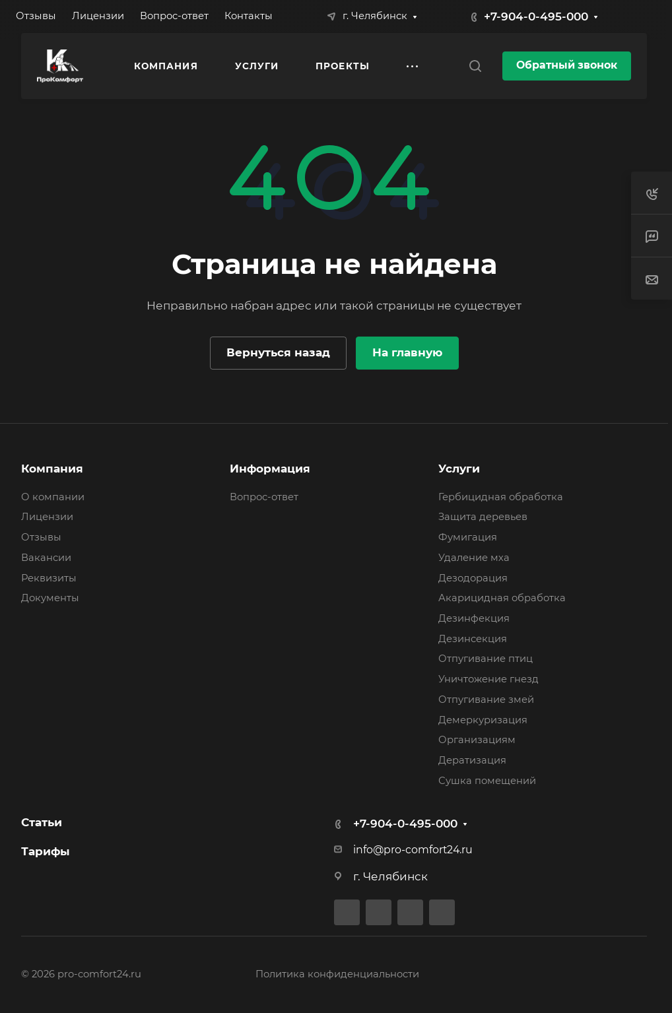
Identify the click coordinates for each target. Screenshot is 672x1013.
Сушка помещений (487, 781)
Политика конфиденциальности (337, 974)
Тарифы (45, 851)
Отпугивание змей (486, 699)
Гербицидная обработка (500, 497)
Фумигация (467, 537)
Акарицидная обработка (502, 598)
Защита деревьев (482, 517)
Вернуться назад (278, 352)
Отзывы (41, 537)
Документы (50, 598)
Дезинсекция (472, 639)
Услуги (459, 468)
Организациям (477, 740)
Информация (270, 468)
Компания (52, 468)
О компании (52, 497)
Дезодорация (473, 578)
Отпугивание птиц (485, 659)
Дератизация (472, 760)
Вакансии (46, 558)
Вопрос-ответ (264, 497)
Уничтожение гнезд (488, 679)
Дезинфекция (474, 618)
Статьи (41, 822)
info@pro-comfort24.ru (413, 849)
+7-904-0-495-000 (536, 16)
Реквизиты (49, 578)
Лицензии (47, 517)
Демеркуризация (482, 720)
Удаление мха (474, 558)
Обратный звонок (566, 65)
